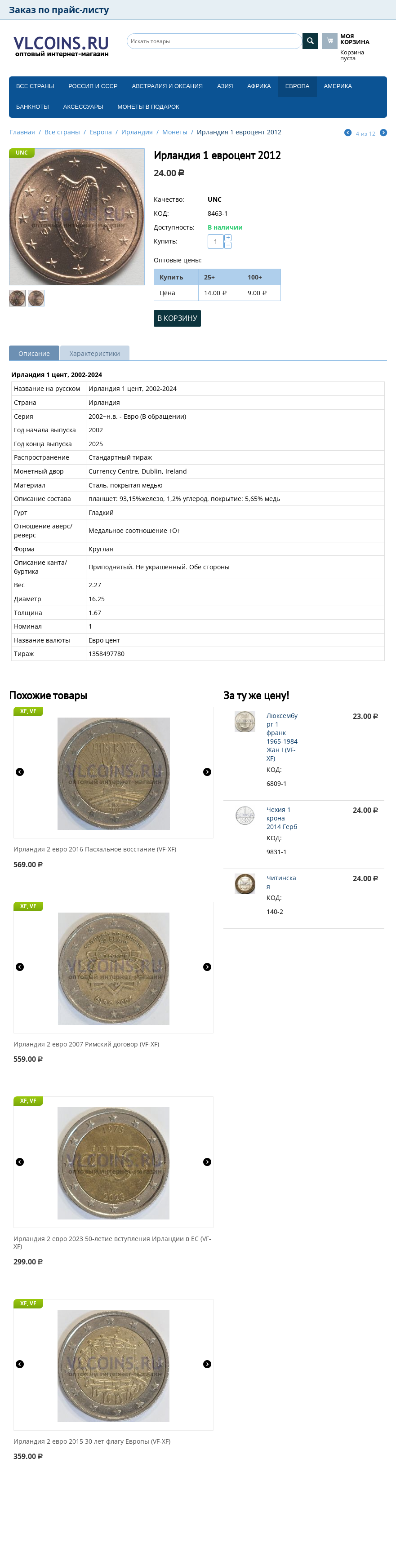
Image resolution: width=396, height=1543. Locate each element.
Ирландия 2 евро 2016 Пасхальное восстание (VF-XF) (94, 849)
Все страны (35, 86)
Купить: (166, 241)
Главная (22, 132)
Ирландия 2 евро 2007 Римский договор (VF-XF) (86, 1044)
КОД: (161, 213)
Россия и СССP (92, 86)
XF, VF (28, 711)
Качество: (169, 199)
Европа (297, 86)
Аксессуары (83, 106)
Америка (338, 86)
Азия (225, 86)
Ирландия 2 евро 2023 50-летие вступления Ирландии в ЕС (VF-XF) (112, 1242)
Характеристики (95, 353)
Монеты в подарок (148, 106)
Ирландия (137, 132)
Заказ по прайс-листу (59, 10)
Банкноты (32, 106)
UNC (22, 152)
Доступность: (174, 227)
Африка (259, 86)
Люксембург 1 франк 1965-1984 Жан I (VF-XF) (282, 737)
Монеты (174, 132)
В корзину (177, 318)
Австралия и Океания (167, 86)
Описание (34, 353)
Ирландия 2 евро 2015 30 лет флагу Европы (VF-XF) (91, 1441)
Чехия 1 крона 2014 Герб (282, 818)
